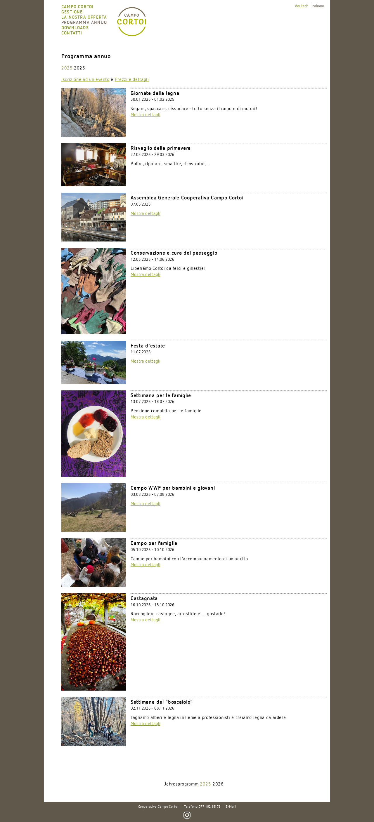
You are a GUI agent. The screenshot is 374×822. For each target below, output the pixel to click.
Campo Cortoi (77, 7)
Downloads (75, 28)
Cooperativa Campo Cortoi (158, 807)
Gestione (72, 12)
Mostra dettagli (145, 115)
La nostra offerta (84, 17)
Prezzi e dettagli (132, 79)
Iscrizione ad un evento (85, 79)
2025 (67, 68)
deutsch (301, 6)
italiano (318, 6)
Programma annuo (84, 22)
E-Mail (231, 807)
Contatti (71, 33)
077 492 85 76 (210, 807)
